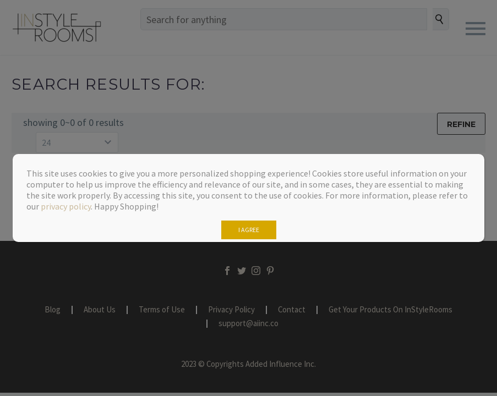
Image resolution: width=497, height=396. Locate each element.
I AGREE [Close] (248, 230)
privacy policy (66, 206)
